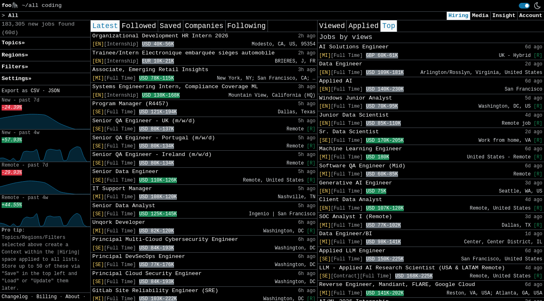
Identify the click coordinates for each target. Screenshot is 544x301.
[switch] (524, 6)
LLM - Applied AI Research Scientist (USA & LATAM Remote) (412, 268)
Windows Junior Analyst (355, 98)
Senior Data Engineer (125, 172)
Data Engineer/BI (345, 234)
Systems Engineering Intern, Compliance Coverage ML (175, 87)
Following (246, 26)
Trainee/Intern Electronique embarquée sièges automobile (183, 53)
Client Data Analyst (350, 200)
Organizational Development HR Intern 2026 (160, 36)
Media (480, 16)
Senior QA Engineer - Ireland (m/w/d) (152, 155)
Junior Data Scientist (354, 115)
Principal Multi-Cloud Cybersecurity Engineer (165, 239)
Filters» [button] (15, 67)
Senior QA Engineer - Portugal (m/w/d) (153, 138)
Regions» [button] (15, 55)
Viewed (332, 26)
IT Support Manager (122, 189)
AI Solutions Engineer (354, 47)
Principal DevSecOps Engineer (138, 256)
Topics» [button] (13, 43)
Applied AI (336, 81)
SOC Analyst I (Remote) (355, 217)
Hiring (458, 16)
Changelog (15, 297)
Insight (504, 16)
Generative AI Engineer (355, 183)
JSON (54, 91)
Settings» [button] (16, 79)
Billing (47, 297)
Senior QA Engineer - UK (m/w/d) (143, 121)
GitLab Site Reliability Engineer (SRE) (155, 291)
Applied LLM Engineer (352, 251)
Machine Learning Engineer (360, 149)
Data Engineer (340, 64)
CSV (34, 91)
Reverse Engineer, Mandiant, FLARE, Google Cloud (397, 285)
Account (530, 16)
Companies (204, 26)
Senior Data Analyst (123, 206)
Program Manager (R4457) (130, 104)
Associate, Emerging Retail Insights (150, 70)
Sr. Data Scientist (349, 132)
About (72, 297)
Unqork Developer (119, 222)
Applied (363, 26)
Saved (170, 26)
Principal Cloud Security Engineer (147, 274)
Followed (139, 26)
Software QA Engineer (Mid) (362, 166)
